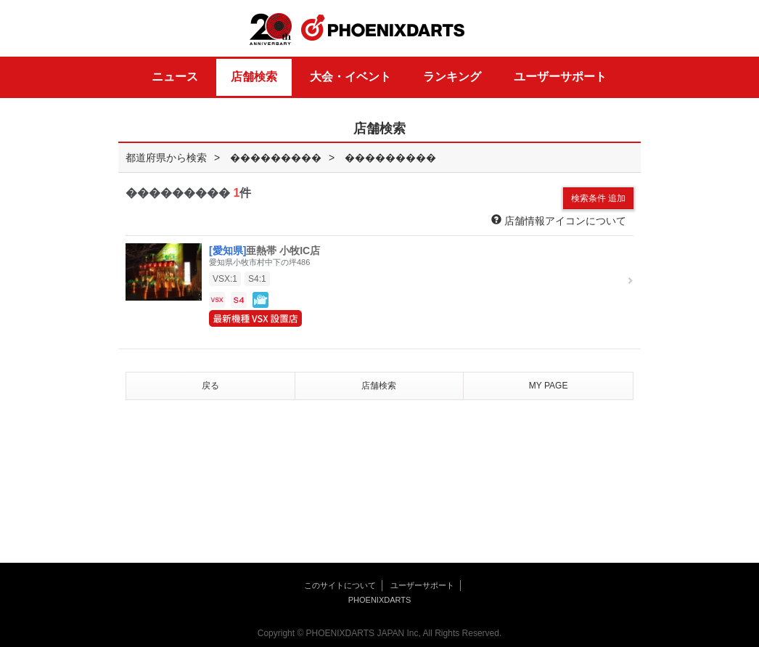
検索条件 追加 (598, 198)
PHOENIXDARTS (383, 28)
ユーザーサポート (560, 76)
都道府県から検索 (166, 157)
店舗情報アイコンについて (558, 220)
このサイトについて (340, 585)
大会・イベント (350, 76)
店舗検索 (254, 76)
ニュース (175, 76)
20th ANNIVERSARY (270, 29)
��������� (275, 157)
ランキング (452, 76)
